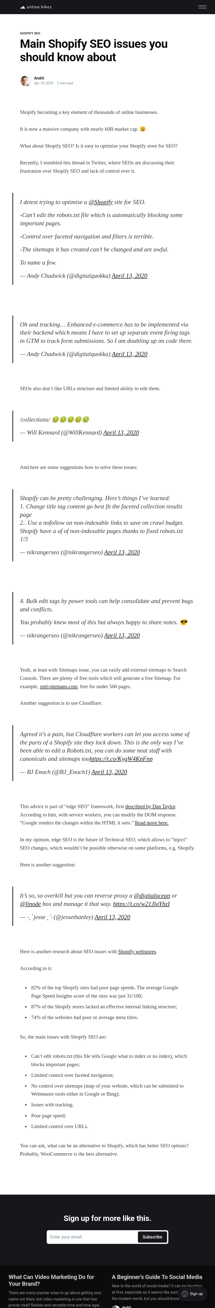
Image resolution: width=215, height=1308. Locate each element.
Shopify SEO (30, 33)
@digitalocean (152, 895)
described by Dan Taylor (150, 806)
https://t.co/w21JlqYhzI (141, 904)
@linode (30, 904)
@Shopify (101, 201)
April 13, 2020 (129, 275)
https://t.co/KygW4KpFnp (121, 758)
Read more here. (152, 823)
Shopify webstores (137, 951)
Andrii (39, 78)
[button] (202, 7)
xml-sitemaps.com (59, 686)
